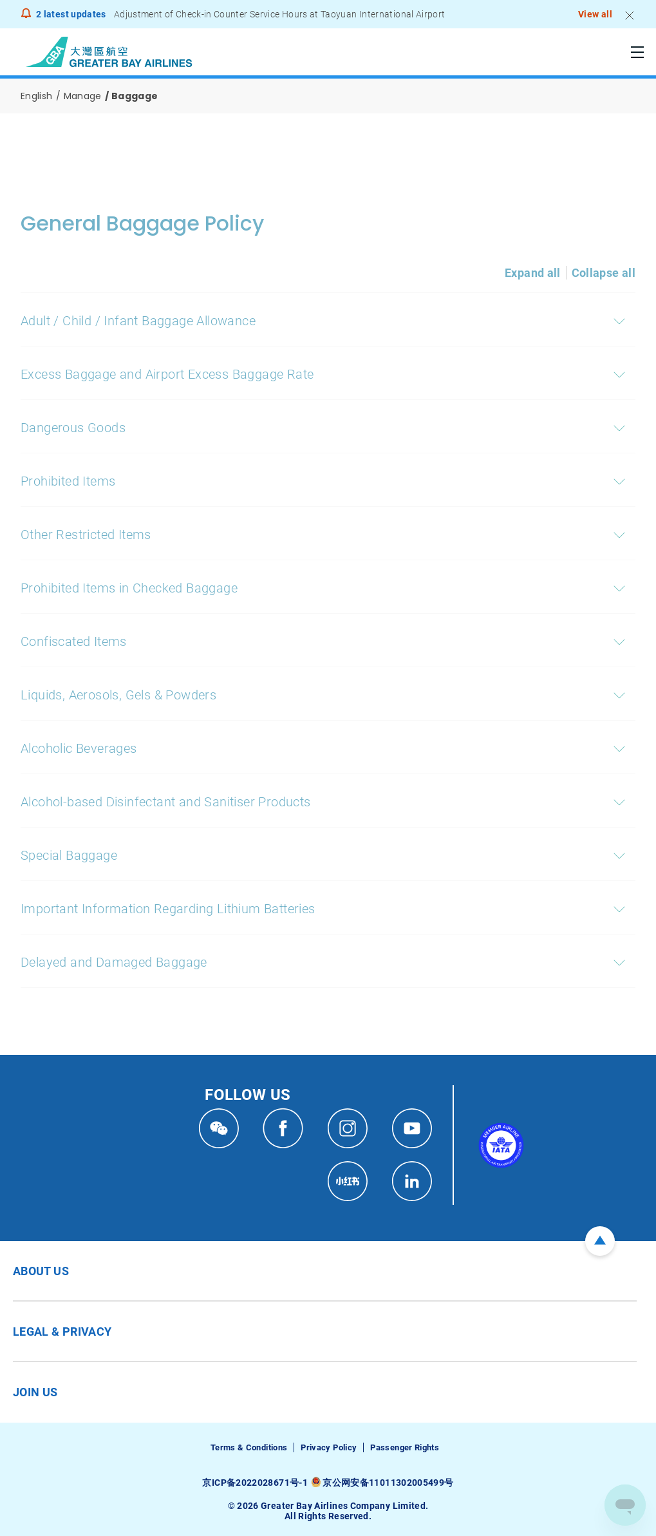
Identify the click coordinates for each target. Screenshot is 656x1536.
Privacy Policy (329, 1447)
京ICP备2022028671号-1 (254, 1482)
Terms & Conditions (249, 1447)
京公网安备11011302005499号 (388, 1482)
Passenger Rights (404, 1447)
